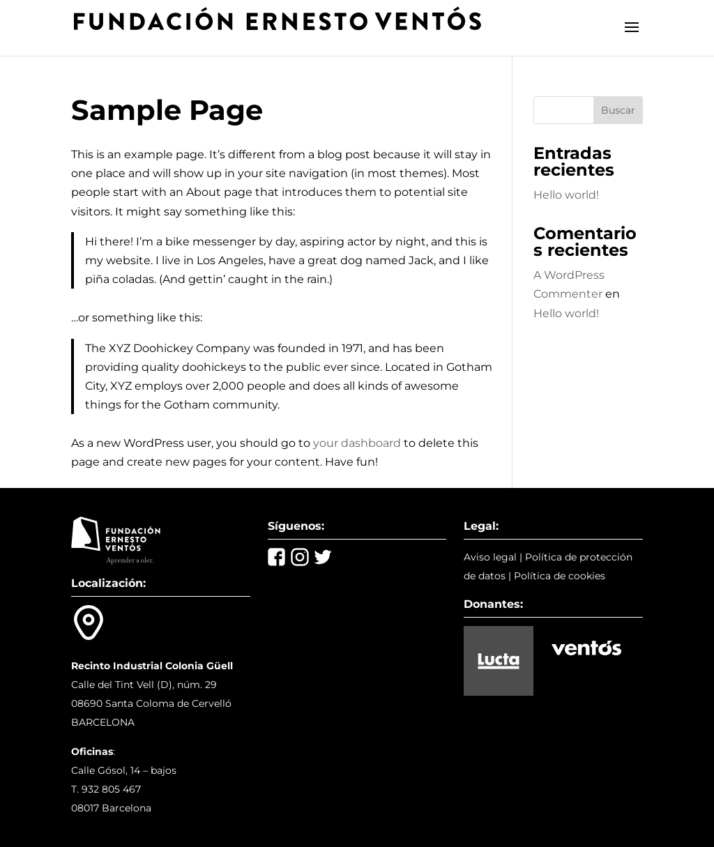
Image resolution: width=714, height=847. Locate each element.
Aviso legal (490, 557)
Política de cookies (559, 576)
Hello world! (566, 194)
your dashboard (357, 443)
